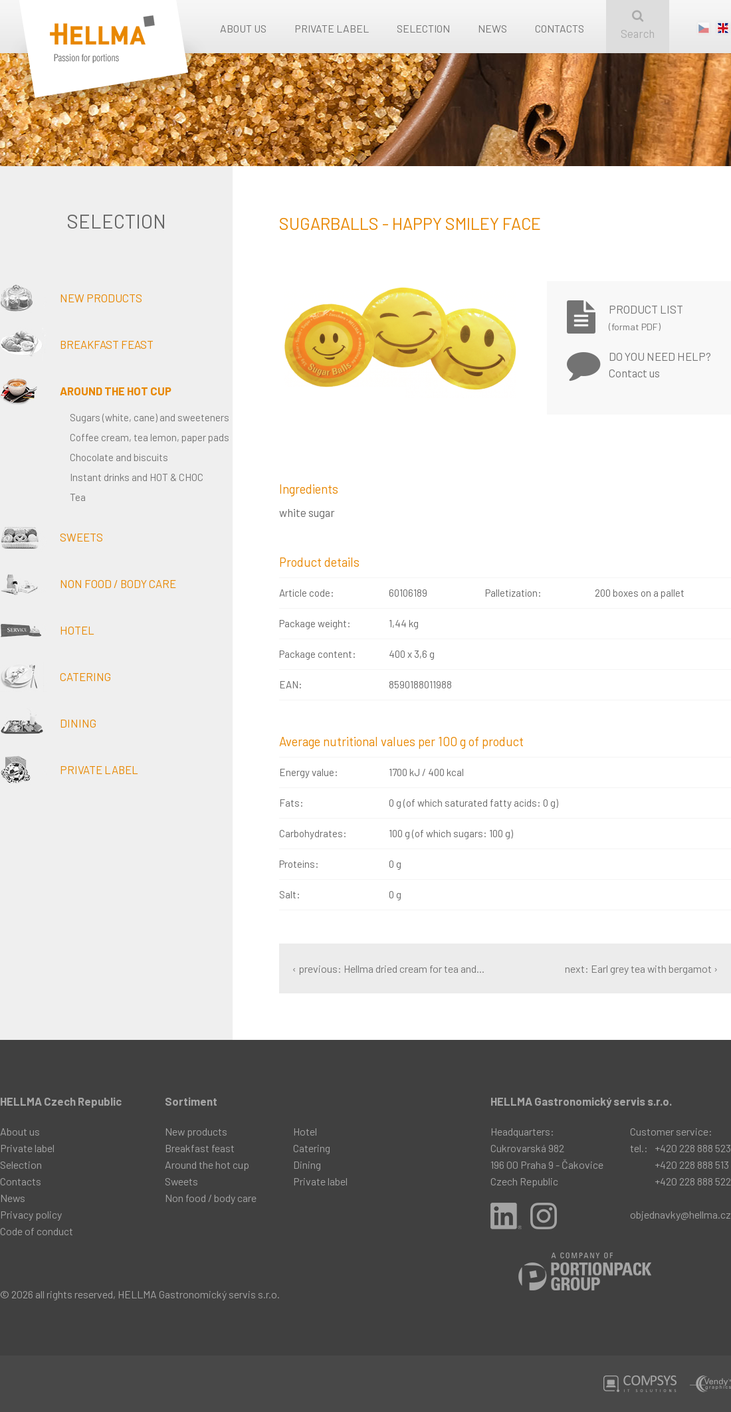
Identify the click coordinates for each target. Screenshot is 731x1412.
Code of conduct (36, 1231)
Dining (48, 723)
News (492, 28)
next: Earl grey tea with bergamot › (641, 968)
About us (243, 28)
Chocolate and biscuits (119, 457)
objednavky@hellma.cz (680, 1214)
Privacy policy (31, 1214)
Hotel (47, 630)
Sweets (51, 537)
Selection (423, 28)
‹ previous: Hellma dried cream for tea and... (388, 968)
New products (71, 297)
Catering (55, 676)
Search (637, 25)
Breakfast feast (77, 344)
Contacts (559, 28)
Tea (78, 497)
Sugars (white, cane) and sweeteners (149, 417)
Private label (331, 28)
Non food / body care (88, 583)
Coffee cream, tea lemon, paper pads (149, 437)
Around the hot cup (85, 390)
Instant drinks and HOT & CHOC (136, 477)
